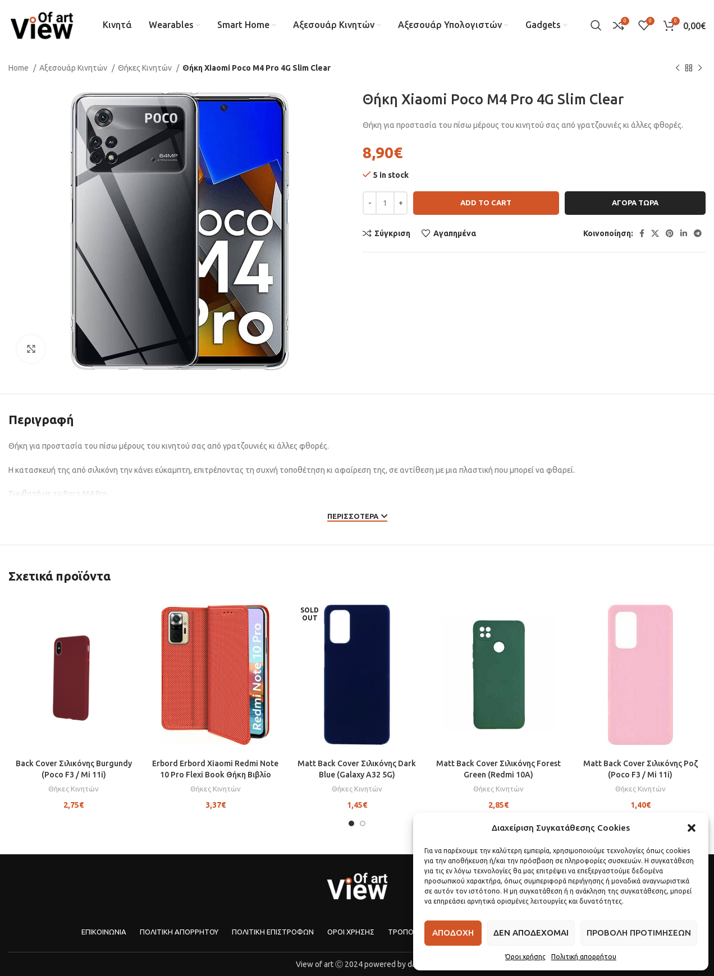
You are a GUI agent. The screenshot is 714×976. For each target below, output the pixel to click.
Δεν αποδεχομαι (531, 932)
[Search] (596, 25)
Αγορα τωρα (635, 202)
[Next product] (700, 68)
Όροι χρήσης (525, 956)
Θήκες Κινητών (145, 67)
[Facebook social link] (642, 233)
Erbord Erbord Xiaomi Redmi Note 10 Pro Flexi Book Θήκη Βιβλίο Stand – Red (215, 774)
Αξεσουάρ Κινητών (74, 67)
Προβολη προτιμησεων (639, 932)
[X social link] (655, 233)
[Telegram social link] (697, 233)
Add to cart (485, 202)
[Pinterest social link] (669, 233)
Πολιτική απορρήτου (583, 956)
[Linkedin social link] (683, 233)
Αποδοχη (453, 932)
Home (19, 67)
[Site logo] (41, 24)
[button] (691, 828)
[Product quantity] (385, 203)
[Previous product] (677, 68)
